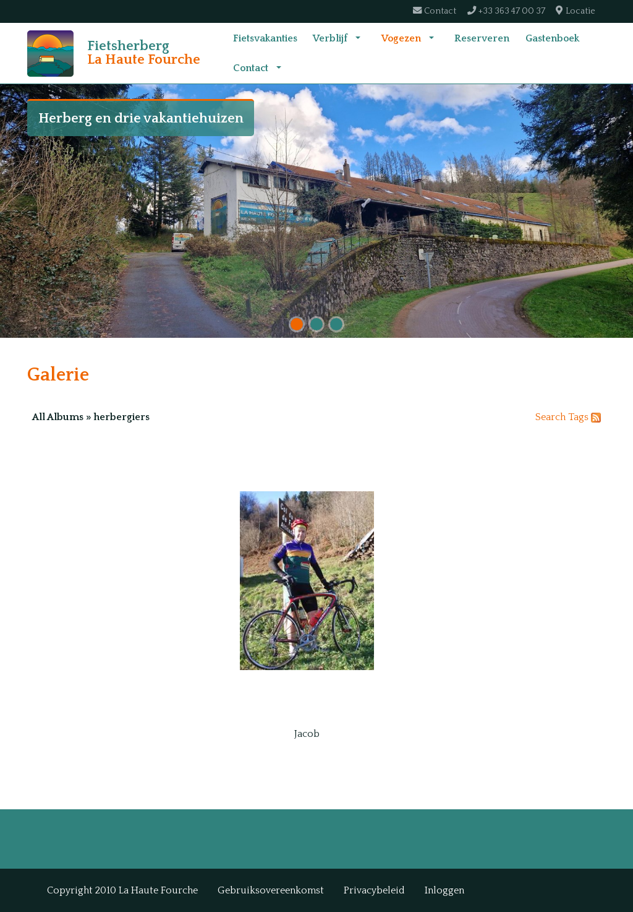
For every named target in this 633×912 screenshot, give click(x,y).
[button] (357, 47)
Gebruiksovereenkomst (271, 890)
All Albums (57, 436)
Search (550, 436)
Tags (578, 436)
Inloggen (444, 890)
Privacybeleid (374, 890)
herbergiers (122, 436)
